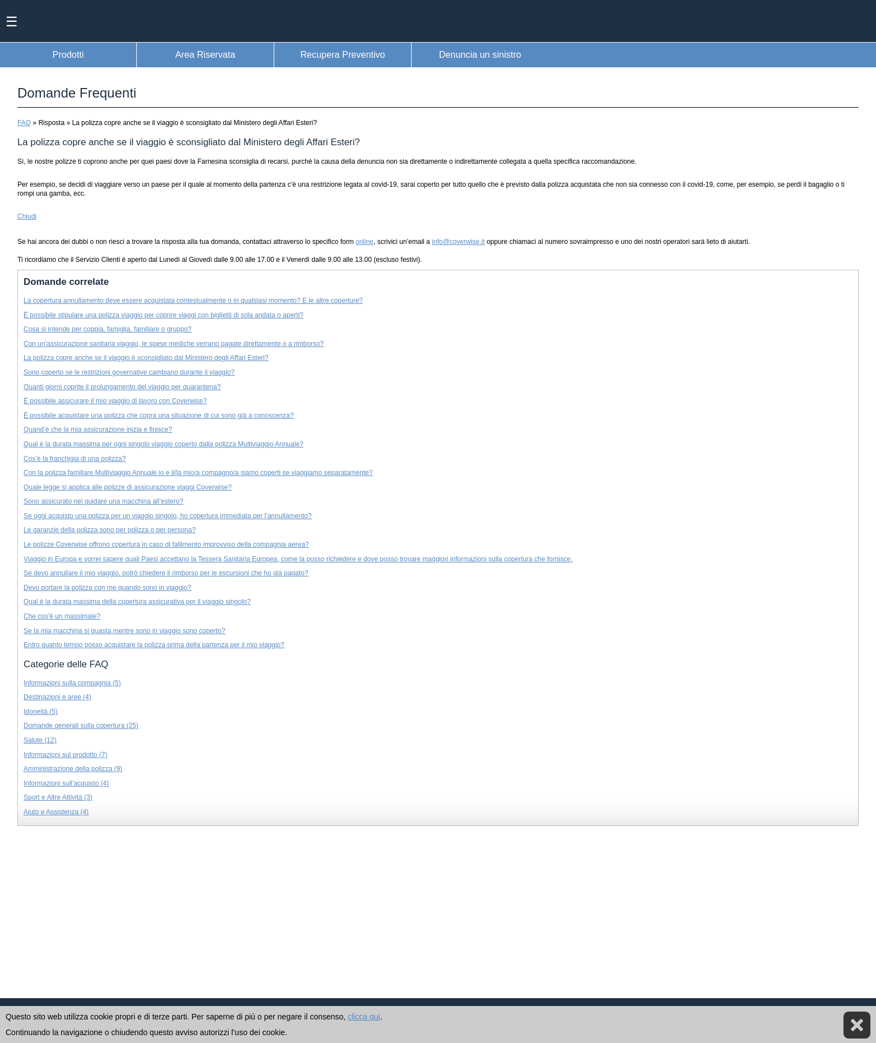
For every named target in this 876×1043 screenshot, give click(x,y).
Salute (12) (40, 740)
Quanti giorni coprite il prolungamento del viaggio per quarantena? (122, 387)
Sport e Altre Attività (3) (58, 797)
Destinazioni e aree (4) (57, 697)
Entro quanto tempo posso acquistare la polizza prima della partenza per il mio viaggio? (154, 645)
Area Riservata (205, 54)
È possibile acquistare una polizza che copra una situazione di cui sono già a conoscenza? (159, 415)
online (365, 242)
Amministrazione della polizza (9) (73, 769)
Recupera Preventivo (342, 54)
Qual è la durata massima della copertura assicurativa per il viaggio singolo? (137, 602)
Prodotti (68, 54)
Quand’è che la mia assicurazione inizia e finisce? (98, 429)
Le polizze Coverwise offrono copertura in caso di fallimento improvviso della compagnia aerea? (166, 544)
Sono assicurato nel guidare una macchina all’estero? (103, 501)
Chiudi (26, 216)
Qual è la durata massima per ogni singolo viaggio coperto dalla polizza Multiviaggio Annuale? (163, 444)
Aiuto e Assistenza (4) (56, 812)
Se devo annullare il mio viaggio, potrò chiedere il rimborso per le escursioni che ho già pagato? (166, 573)
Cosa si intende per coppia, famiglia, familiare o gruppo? (108, 329)
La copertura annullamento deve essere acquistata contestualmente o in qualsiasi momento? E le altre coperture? (193, 300)
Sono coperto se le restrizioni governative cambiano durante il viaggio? (129, 372)
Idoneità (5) (41, 712)
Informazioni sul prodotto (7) (65, 755)
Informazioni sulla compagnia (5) (72, 683)
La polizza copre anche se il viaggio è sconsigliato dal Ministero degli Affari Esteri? (146, 358)
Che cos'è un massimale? (62, 616)
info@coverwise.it (458, 242)
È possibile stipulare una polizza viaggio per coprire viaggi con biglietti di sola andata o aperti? (163, 315)
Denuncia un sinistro (480, 54)
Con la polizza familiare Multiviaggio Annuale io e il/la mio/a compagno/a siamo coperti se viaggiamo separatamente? (198, 473)
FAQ (24, 123)
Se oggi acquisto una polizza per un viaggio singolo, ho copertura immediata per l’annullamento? (168, 516)
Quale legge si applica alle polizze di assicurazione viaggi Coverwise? (128, 487)
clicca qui (364, 1016)
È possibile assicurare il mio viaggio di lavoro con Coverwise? (115, 401)
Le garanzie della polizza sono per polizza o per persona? (110, 530)
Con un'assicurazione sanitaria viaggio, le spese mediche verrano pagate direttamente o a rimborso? (174, 344)
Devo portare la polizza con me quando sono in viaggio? (107, 588)
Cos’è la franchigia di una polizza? (75, 459)
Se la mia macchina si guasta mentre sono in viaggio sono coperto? (124, 631)
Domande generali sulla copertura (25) (81, 726)
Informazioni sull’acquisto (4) (66, 783)
